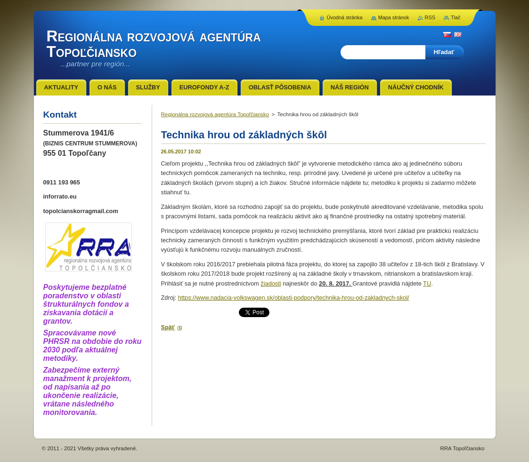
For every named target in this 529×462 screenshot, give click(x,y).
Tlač (456, 17)
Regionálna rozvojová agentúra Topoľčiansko (215, 114)
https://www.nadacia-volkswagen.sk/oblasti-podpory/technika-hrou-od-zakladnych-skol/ (293, 297)
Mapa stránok (393, 17)
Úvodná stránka (344, 17)
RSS (430, 17)
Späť (168, 327)
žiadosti (270, 283)
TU (427, 283)
